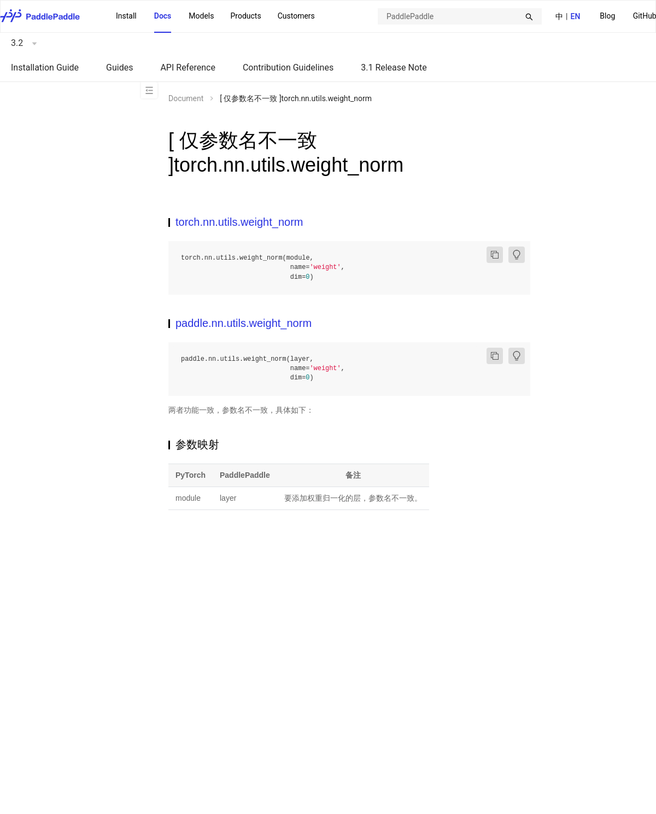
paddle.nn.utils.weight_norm (243, 323)
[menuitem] (607, 17)
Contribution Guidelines (288, 67)
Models (201, 15)
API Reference (187, 67)
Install (126, 15)
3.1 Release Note (394, 67)
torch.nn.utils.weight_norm (239, 222)
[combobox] (459, 16)
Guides (119, 67)
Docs (163, 15)
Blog (607, 15)
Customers (296, 15)
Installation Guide (45, 67)
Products (245, 15)
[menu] (215, 16)
